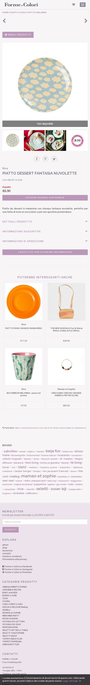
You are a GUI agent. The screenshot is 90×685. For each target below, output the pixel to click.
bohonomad (33, 444)
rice (21, 478)
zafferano (31, 482)
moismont (63, 470)
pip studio (61, 473)
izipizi (22, 456)
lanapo (37, 460)
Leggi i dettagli (70, 681)
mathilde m (63, 465)
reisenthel (9, 478)
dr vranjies (66, 447)
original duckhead (23, 473)
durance (18, 451)
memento (76, 465)
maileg (14, 465)
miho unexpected (35, 469)
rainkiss (79, 473)
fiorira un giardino (50, 451)
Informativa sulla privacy (14, 548)
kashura (33, 456)
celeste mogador (12, 447)
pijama (51, 473)
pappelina (40, 473)
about (5, 534)
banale (40, 440)
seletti (42, 477)
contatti (6, 542)
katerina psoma (48, 456)
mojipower (76, 470)
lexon (73, 460)
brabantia (63, 444)
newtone (7, 473)
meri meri (8, 469)
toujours (6, 482)
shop (4, 536)
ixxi (13, 456)
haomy (65, 451)
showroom (7, 539)
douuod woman (49, 448)
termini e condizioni (12, 545)
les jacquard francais (55, 460)
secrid (30, 478)
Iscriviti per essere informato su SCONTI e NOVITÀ (45, 502)
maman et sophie (38, 464)
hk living (76, 451)
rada (70, 473)
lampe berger (22, 460)
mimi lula (51, 470)
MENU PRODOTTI (18, 35)
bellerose (68, 440)
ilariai (5, 456)
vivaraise (18, 482)
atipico (31, 440)
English (15, 673)
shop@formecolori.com (13, 666)
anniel (22, 440)
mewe (19, 470)
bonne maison (49, 444)
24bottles (10, 440)
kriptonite (65, 456)
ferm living (32, 451)
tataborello (75, 478)
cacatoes (76, 444)
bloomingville (18, 444)
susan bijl (58, 478)
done (36, 448)
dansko (27, 448)
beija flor (53, 440)
